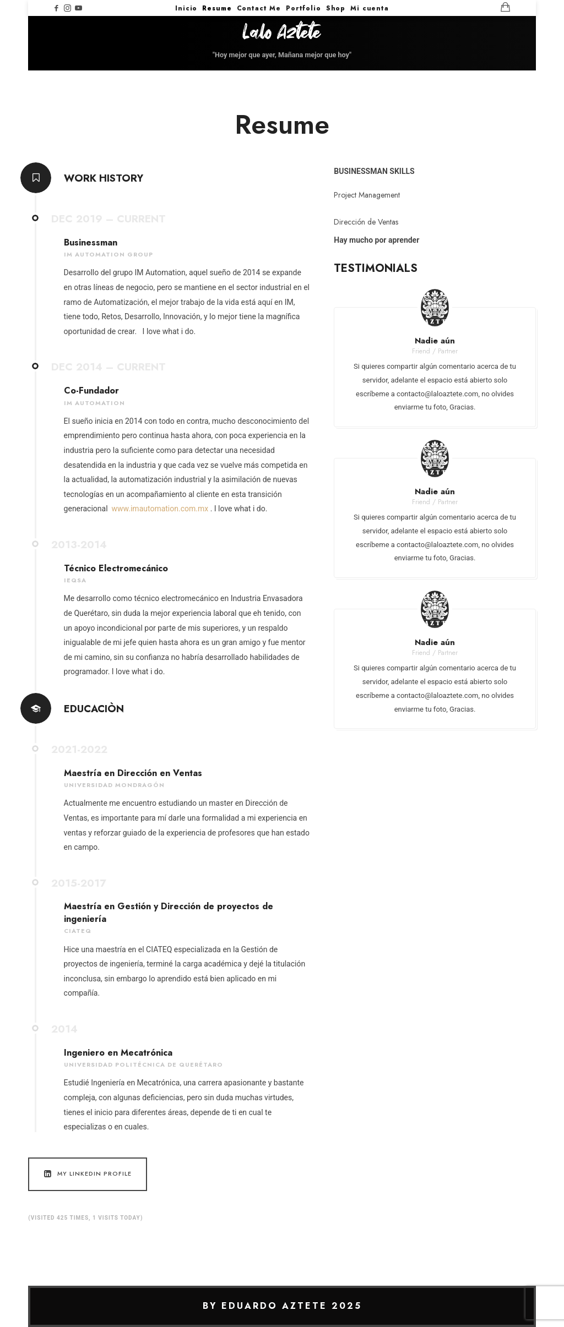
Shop (335, 8)
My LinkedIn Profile (87, 1174)
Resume (216, 8)
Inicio (186, 8)
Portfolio (303, 8)
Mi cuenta (369, 8)
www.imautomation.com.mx (160, 508)
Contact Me (259, 8)
